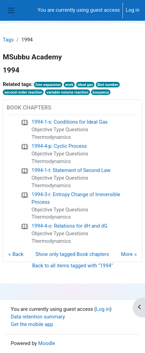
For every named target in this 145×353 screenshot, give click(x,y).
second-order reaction (23, 92)
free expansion (48, 85)
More (127, 254)
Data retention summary (38, 317)
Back (18, 254)
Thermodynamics (51, 137)
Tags (8, 40)
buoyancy (101, 92)
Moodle (46, 343)
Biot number (107, 85)
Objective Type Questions (59, 129)
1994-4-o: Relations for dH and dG (69, 226)
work (69, 85)
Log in (132, 10)
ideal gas (85, 85)
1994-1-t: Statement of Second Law (70, 170)
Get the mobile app (32, 324)
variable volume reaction (67, 92)
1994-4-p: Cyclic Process (59, 146)
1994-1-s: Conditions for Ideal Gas (69, 122)
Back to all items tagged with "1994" (72, 266)
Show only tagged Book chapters (72, 254)
